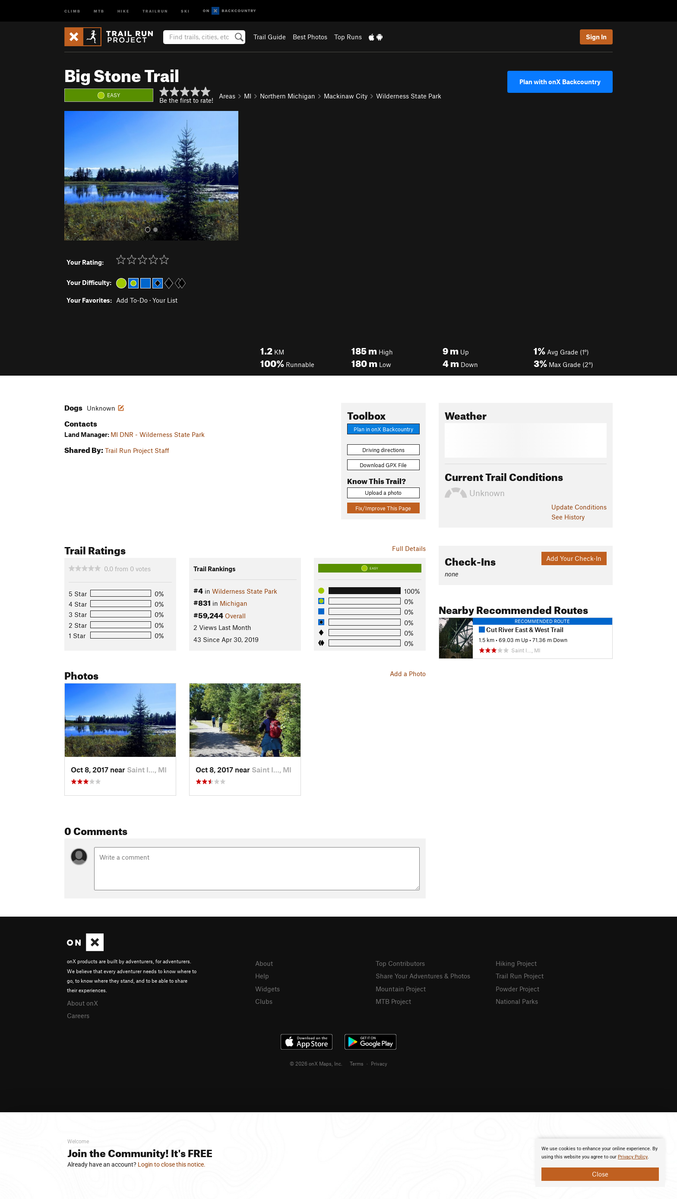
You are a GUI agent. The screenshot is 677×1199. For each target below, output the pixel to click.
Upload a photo (383, 492)
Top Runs (348, 37)
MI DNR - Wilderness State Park (158, 434)
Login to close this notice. (172, 1164)
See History (568, 517)
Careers (78, 1015)
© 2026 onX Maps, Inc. (316, 1063)
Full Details (409, 548)
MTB (99, 10)
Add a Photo (408, 673)
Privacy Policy (633, 1157)
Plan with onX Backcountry (560, 81)
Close (600, 1174)
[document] (600, 1163)
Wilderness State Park (408, 96)
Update (579, 507)
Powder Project (517, 989)
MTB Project (393, 1001)
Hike (123, 10)
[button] (73, 175)
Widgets (267, 989)
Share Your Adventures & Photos (423, 976)
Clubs (263, 1001)
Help (262, 976)
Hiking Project (516, 963)
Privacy (379, 1063)
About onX (82, 1003)
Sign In (596, 37)
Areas (227, 96)
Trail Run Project (520, 976)
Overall (235, 616)
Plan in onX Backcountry (383, 429)
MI (247, 96)
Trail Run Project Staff (137, 450)
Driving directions (383, 449)
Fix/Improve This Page (383, 508)
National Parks (517, 1001)
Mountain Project (401, 989)
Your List (164, 300)
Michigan (233, 603)
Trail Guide (269, 37)
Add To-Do (132, 300)
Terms (357, 1063)
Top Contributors (400, 963)
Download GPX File (383, 465)
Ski (185, 10)
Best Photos (310, 37)
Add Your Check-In (573, 558)
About (264, 963)
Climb (72, 10)
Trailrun (155, 10)
